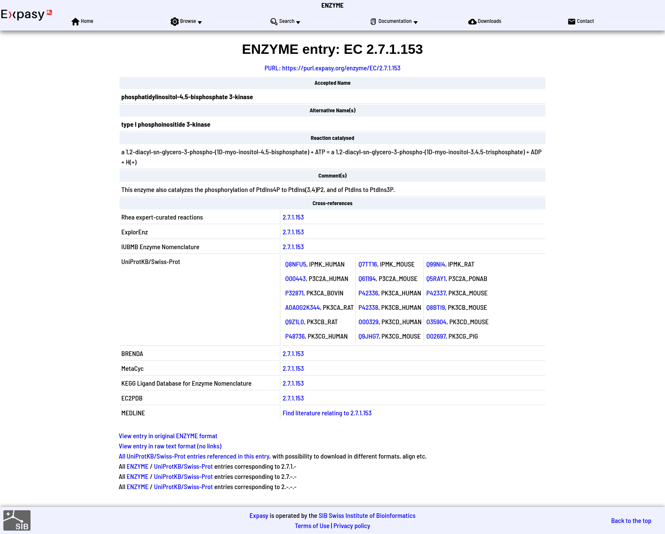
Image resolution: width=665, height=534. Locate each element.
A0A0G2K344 (302, 307)
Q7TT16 (367, 264)
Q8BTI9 (435, 307)
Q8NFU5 (295, 264)
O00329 (368, 321)
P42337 (435, 293)
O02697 (436, 336)
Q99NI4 (435, 264)
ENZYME (332, 5)
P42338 (368, 307)
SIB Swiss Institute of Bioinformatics (367, 515)
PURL (272, 68)
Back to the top (631, 520)
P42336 (368, 293)
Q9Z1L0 (294, 321)
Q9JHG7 (368, 336)
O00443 (295, 278)
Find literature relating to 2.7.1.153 (327, 413)
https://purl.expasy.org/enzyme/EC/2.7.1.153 (341, 68)
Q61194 (367, 278)
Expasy (258, 515)
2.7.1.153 (293, 217)
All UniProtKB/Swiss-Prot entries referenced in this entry (194, 456)
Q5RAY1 (435, 278)
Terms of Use (312, 525)
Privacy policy (351, 525)
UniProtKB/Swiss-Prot (183, 466)
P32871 (294, 293)
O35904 (436, 321)
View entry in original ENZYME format (168, 435)
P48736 (295, 336)
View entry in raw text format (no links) (170, 446)
